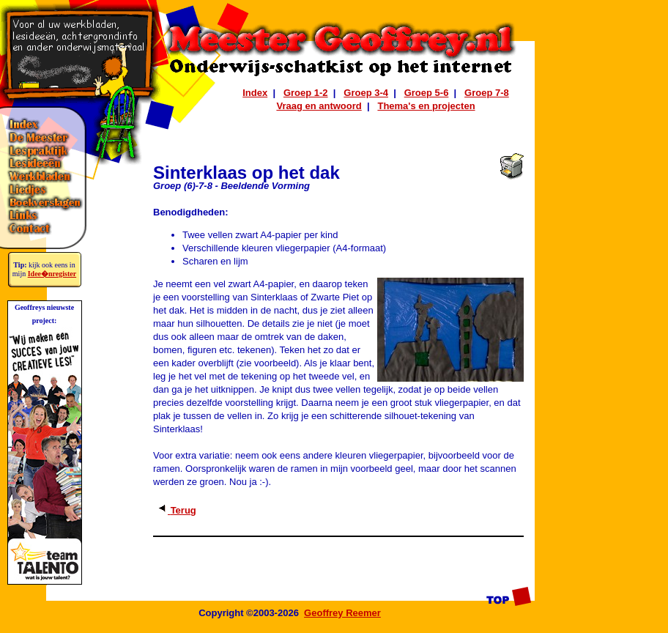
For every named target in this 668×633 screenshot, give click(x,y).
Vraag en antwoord (318, 105)
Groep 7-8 (486, 92)
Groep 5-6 (426, 92)
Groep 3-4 (366, 92)
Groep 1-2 (305, 92)
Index (254, 92)
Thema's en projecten (426, 105)
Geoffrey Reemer (342, 612)
